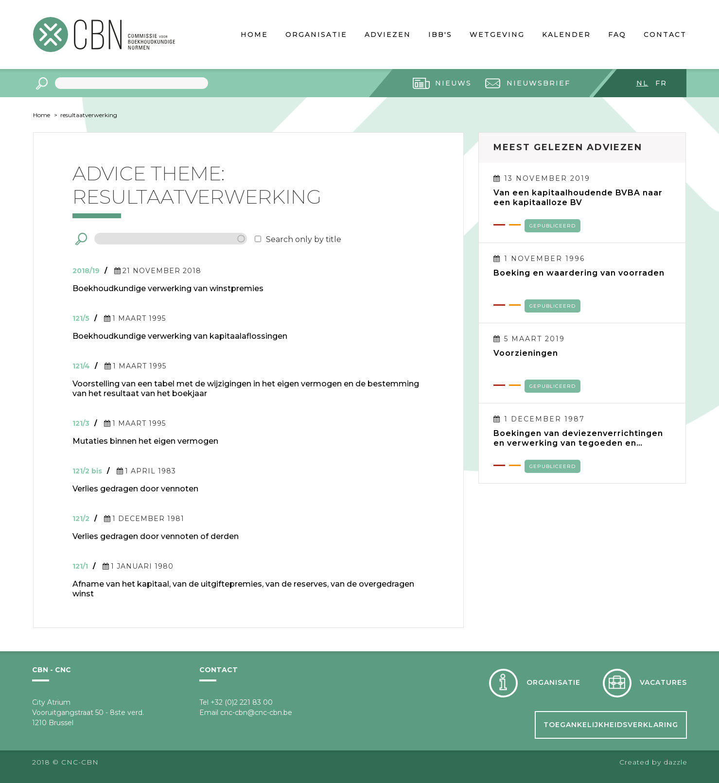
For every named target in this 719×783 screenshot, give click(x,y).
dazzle (675, 762)
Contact (665, 34)
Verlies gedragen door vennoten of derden (155, 536)
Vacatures (663, 682)
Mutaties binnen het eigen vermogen (145, 441)
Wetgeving (497, 34)
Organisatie (316, 34)
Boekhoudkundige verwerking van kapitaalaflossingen (179, 336)
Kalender (566, 34)
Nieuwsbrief (538, 83)
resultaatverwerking (88, 115)
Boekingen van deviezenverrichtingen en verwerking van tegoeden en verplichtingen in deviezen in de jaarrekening (578, 438)
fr (661, 83)
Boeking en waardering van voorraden (579, 273)
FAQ (617, 34)
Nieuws (453, 83)
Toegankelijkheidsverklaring (611, 724)
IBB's (440, 34)
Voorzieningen (525, 353)
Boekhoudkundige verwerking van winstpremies (167, 288)
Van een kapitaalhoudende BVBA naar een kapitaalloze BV (578, 198)
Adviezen (388, 34)
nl (642, 83)
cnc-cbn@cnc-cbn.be (256, 712)
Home (254, 34)
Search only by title (303, 239)
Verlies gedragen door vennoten (135, 488)
